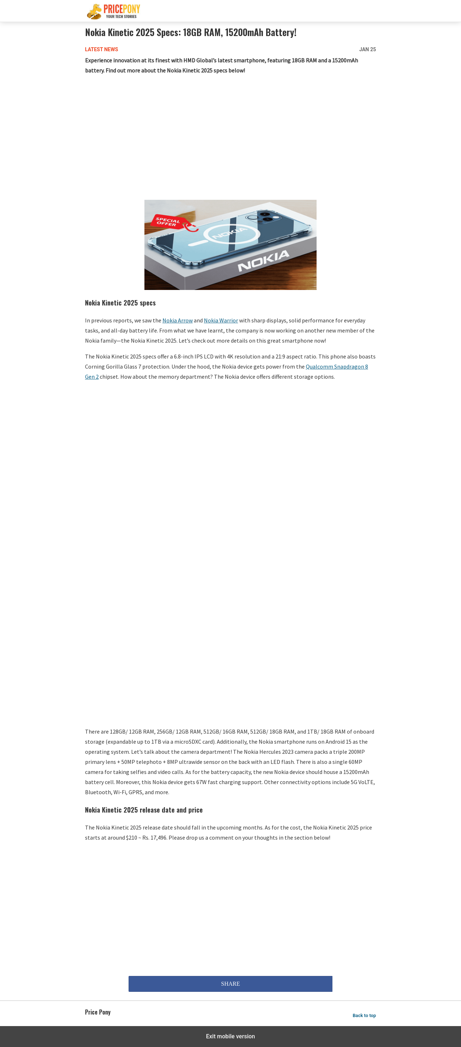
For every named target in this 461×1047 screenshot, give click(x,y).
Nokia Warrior (221, 320)
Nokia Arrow (177, 320)
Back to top (364, 1015)
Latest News (101, 49)
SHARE (230, 984)
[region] (230, 139)
